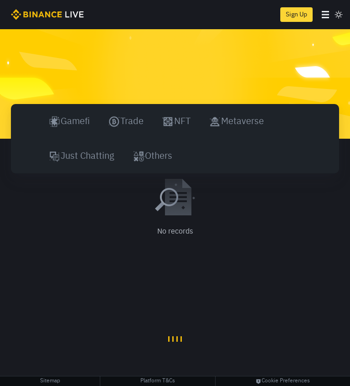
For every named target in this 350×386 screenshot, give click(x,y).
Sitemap (50, 381)
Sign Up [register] (296, 14)
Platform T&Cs (157, 381)
